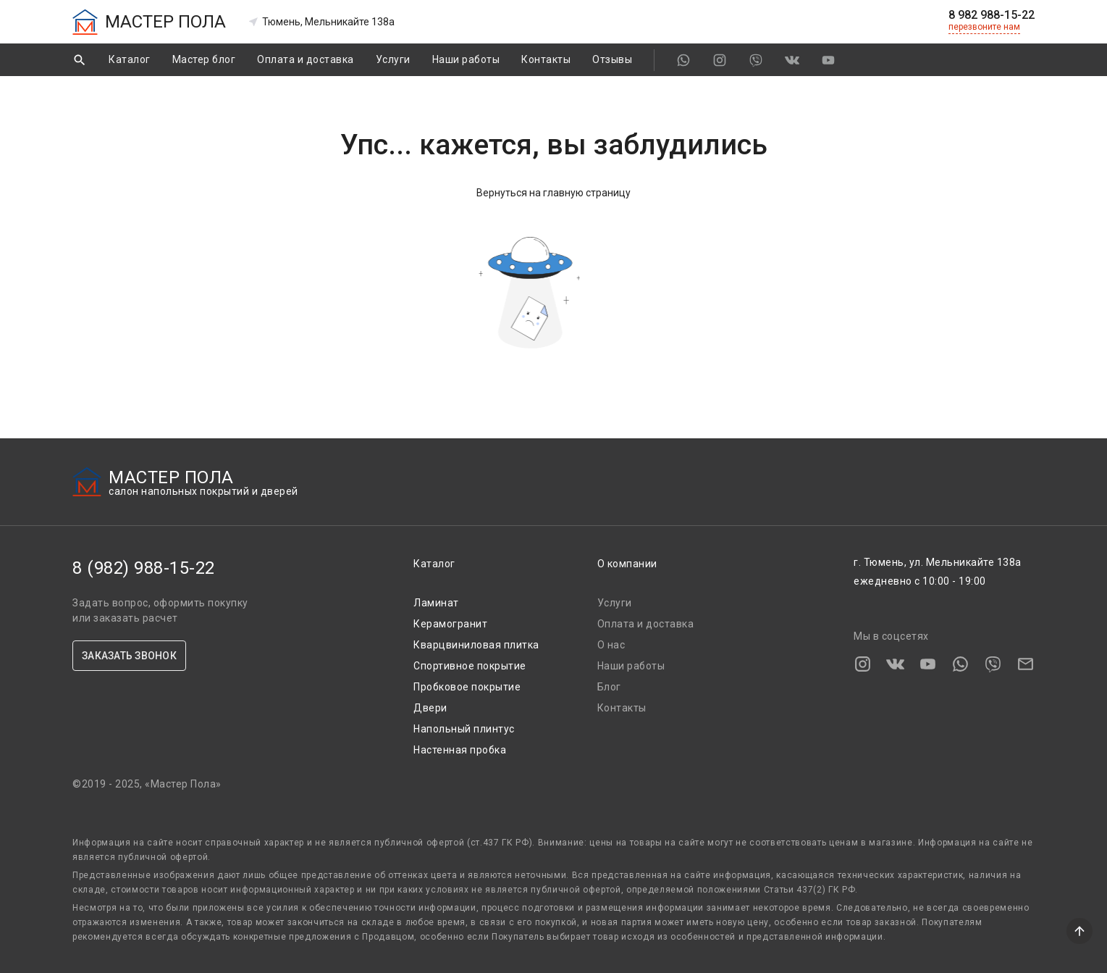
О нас (611, 645)
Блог (609, 687)
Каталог (130, 59)
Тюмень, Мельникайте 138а (321, 22)
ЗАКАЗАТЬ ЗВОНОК (129, 655)
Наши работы (466, 59)
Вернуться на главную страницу (553, 193)
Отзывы (612, 59)
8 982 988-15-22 (991, 15)
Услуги (393, 59)
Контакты (546, 59)
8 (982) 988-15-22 (143, 568)
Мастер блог (204, 59)
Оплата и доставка (305, 59)
